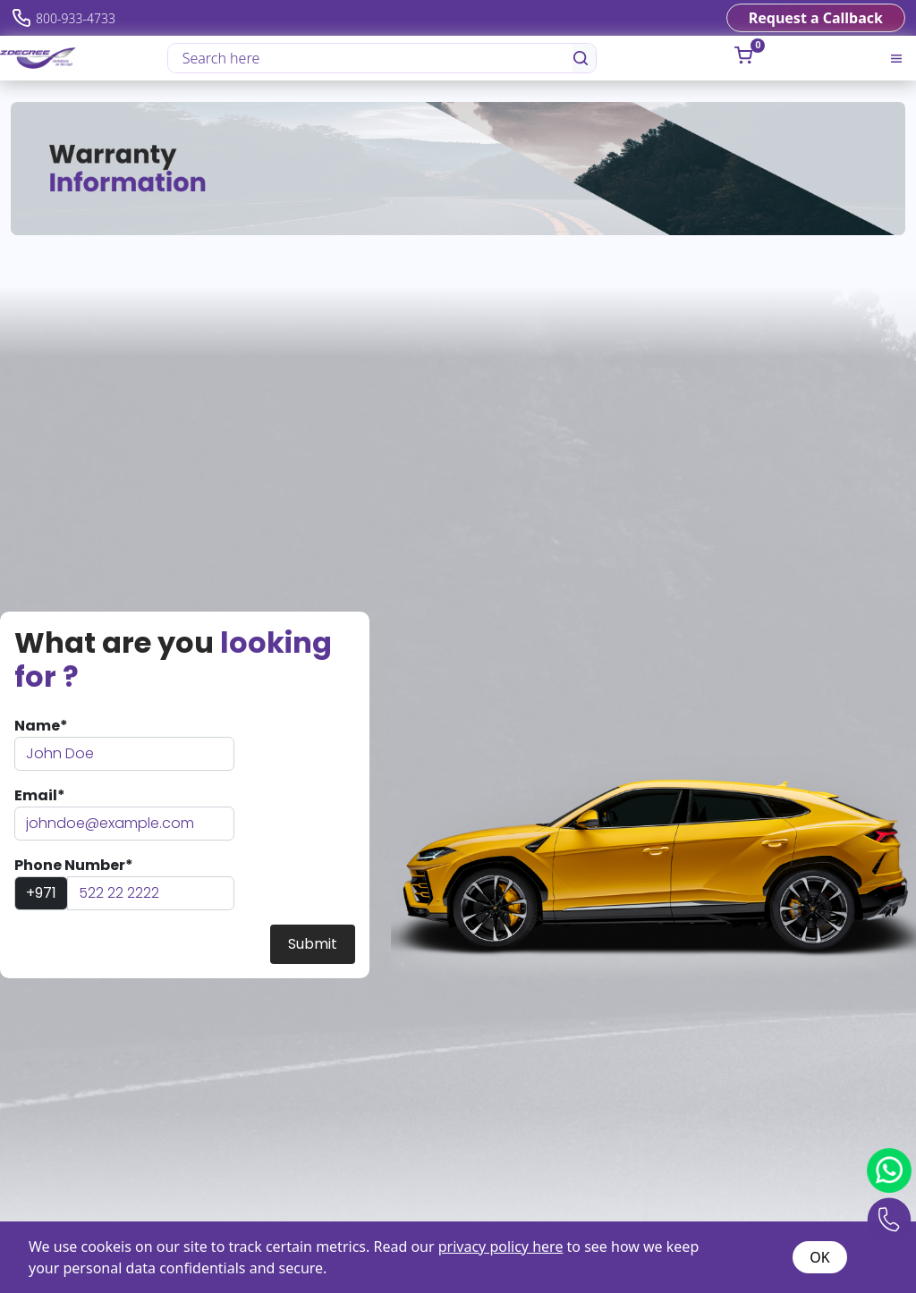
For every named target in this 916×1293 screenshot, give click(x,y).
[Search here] (370, 58)
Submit (312, 944)
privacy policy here (501, 1246)
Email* (39, 795)
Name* (41, 725)
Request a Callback (816, 18)
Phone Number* (73, 865)
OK (819, 1257)
